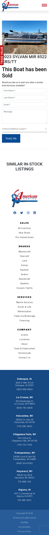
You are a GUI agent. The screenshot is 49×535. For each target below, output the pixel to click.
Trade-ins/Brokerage (24, 316)
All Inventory (24, 228)
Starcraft (24, 256)
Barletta (24, 283)
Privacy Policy (24, 531)
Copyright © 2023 (24, 513)
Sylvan (24, 265)
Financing (24, 320)
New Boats (24, 232)
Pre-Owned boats (24, 237)
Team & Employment (24, 348)
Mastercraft (25, 251)
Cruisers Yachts (24, 288)
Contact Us (24, 357)
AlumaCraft (24, 279)
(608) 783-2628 (24, 407)
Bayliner (24, 269)
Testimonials (24, 353)
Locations (24, 339)
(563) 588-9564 (24, 389)
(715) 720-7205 (24, 444)
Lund (24, 260)
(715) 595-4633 (24, 426)
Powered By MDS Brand (24, 518)
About (24, 344)
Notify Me (11, 138)
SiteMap (24, 522)
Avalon (24, 274)
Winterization (24, 311)
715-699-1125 (24, 481)
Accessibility (24, 527)
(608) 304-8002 (24, 463)
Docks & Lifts (24, 307)
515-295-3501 (24, 500)
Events (24, 335)
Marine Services (24, 302)
